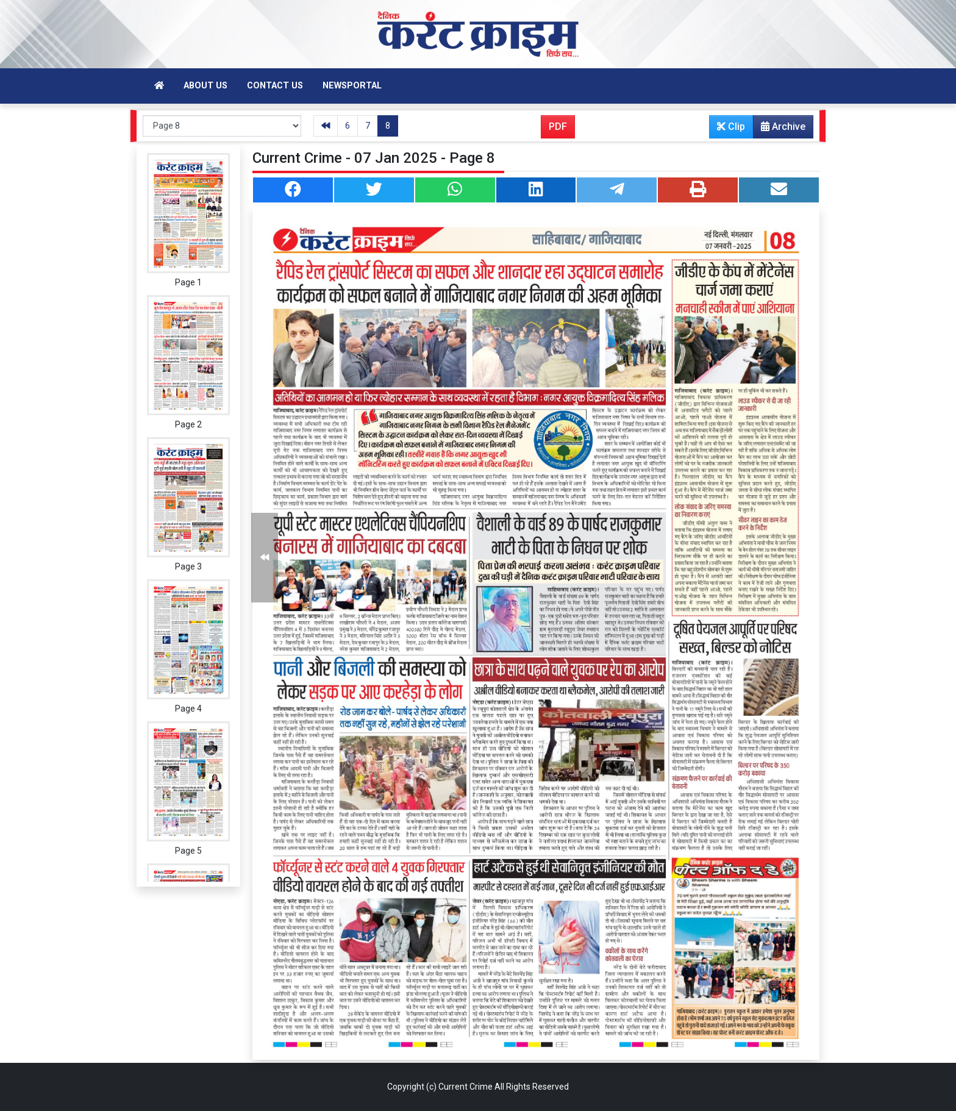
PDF (558, 126)
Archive (779, 129)
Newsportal (352, 85)
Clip (731, 126)
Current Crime (465, 1086)
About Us (205, 85)
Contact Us (275, 85)
